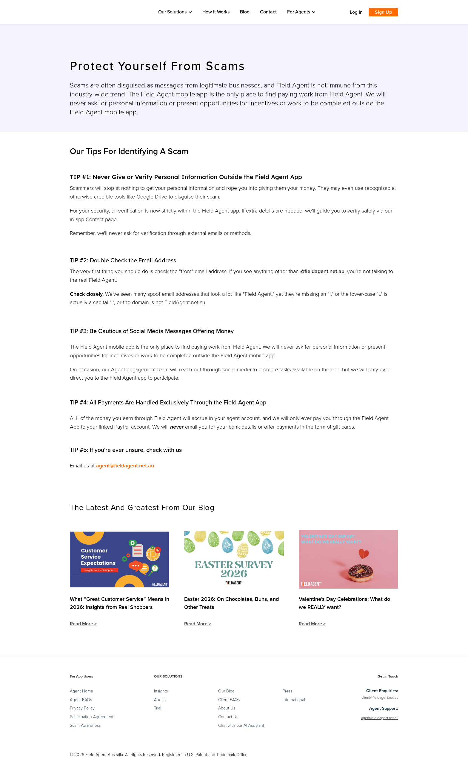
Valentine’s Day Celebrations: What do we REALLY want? (344, 603)
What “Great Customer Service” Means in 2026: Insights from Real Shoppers (119, 603)
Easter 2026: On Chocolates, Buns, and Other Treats (231, 603)
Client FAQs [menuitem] (229, 700)
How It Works (216, 12)
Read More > (83, 624)
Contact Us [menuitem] (228, 717)
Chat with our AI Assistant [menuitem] (241, 726)
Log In (356, 12)
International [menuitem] (294, 700)
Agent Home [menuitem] (81, 691)
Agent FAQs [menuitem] (81, 700)
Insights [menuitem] (161, 691)
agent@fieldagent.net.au (125, 465)
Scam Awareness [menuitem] (85, 726)
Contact (268, 12)
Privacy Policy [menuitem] (82, 709)
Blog (245, 12)
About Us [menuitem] (226, 709)
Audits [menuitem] (159, 700)
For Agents (301, 12)
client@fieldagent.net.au (379, 698)
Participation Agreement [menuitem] (91, 717)
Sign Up (383, 12)
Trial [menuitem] (157, 709)
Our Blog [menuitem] (226, 691)
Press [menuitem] (287, 691)
